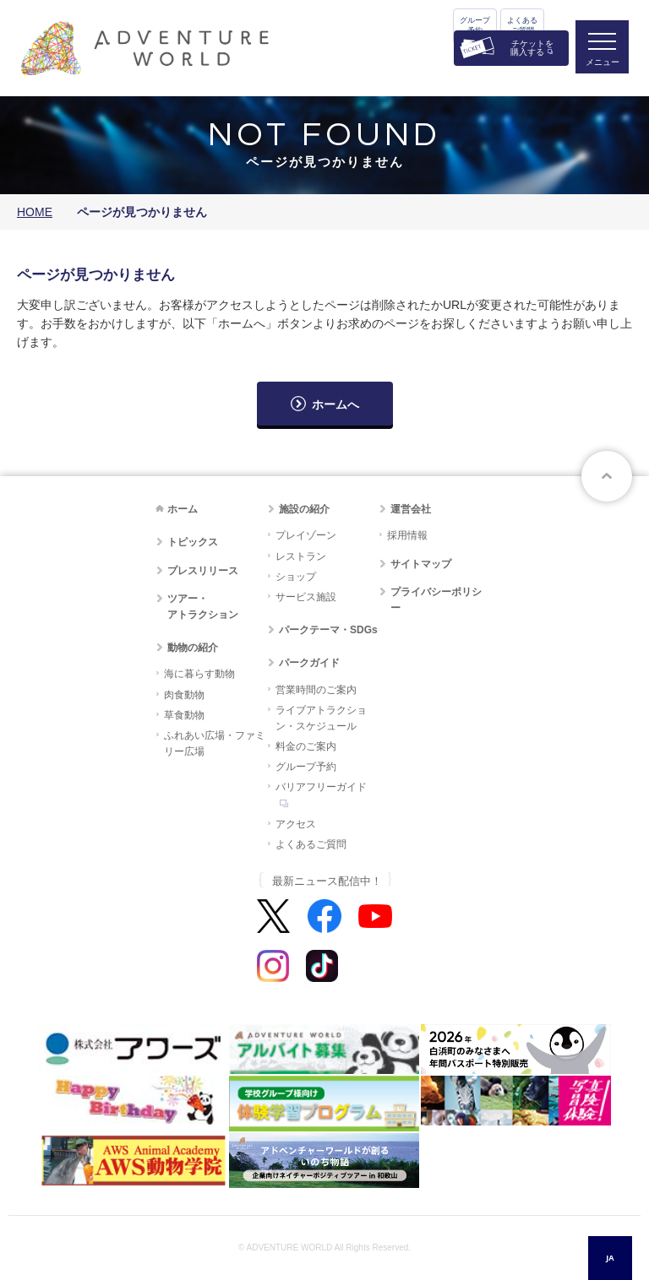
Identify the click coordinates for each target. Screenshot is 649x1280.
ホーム (182, 509)
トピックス (192, 542)
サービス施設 (305, 597)
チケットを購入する (532, 48)
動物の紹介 (192, 648)
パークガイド (309, 663)
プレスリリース (202, 571)
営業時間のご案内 (316, 690)
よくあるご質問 (522, 25)
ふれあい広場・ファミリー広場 (214, 743)
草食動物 (184, 715)
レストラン (300, 556)
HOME (34, 212)
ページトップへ (606, 476)
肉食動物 (184, 695)
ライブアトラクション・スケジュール (321, 718)
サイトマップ (420, 564)
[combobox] (610, 1258)
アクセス (295, 824)
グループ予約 (475, 25)
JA (610, 1257)
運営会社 (410, 509)
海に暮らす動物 (199, 674)
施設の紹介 (304, 509)
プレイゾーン (305, 535)
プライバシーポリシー (436, 600)
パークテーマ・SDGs (328, 630)
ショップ (295, 577)
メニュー (602, 63)
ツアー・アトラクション (202, 607)
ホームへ (335, 404)
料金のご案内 (305, 746)
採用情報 (407, 535)
